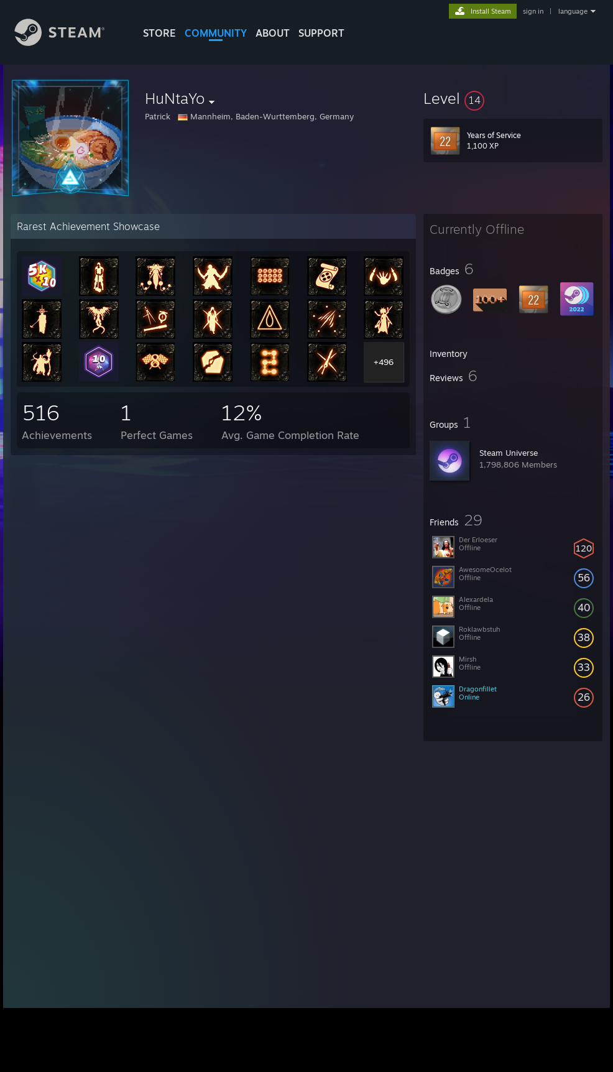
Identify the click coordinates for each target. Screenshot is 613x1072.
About (273, 33)
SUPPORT (321, 33)
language (573, 11)
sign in (533, 11)
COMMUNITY (216, 33)
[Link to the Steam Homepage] (69, 42)
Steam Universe (508, 453)
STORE (159, 33)
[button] (512, 98)
